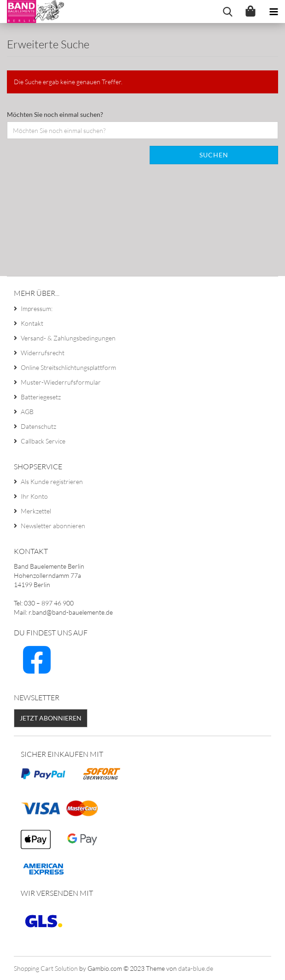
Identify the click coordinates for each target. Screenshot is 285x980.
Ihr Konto (34, 496)
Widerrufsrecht (42, 353)
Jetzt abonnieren (50, 718)
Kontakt (32, 323)
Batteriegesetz (41, 397)
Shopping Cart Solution (46, 968)
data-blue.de (195, 968)
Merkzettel (36, 511)
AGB (27, 411)
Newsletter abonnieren (53, 526)
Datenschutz (38, 426)
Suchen (213, 155)
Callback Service (43, 441)
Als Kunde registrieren (52, 481)
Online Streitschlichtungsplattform (68, 367)
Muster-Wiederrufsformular (61, 382)
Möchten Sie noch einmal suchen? (55, 114)
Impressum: (36, 308)
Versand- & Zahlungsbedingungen (68, 338)
